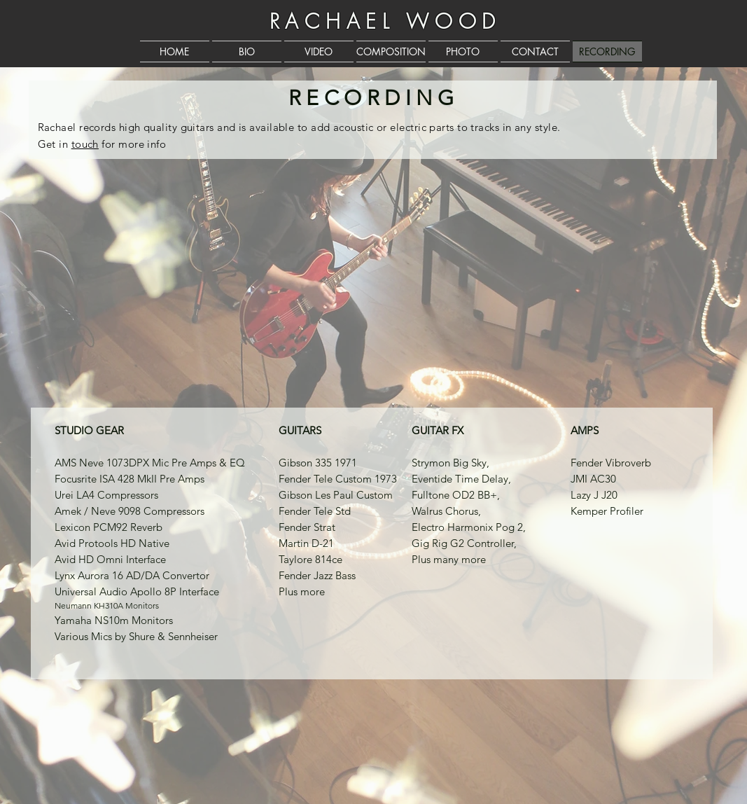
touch (85, 144)
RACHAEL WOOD (385, 21)
